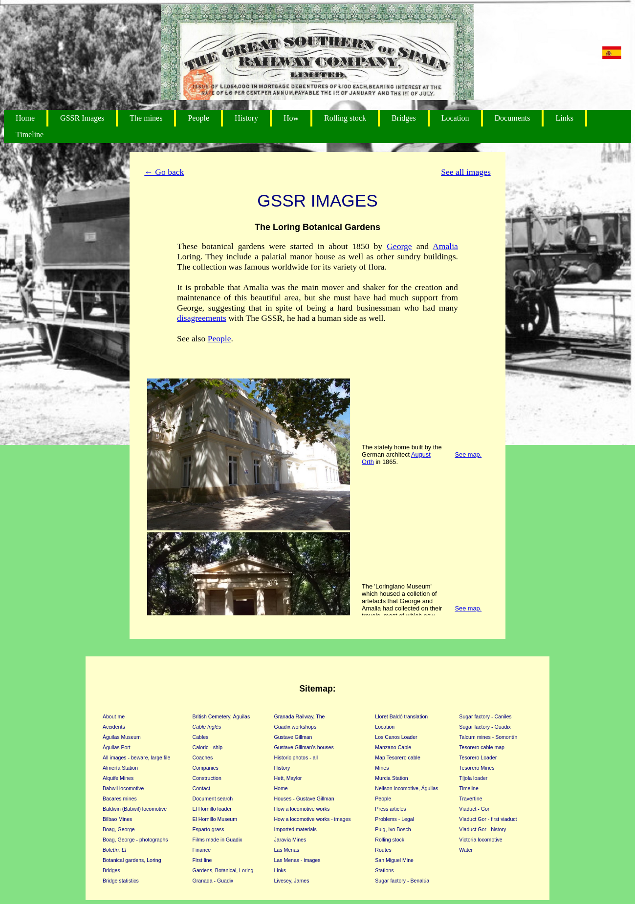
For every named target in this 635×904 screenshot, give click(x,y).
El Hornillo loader (212, 809)
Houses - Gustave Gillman (304, 798)
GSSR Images (82, 118)
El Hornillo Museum (215, 819)
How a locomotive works (302, 809)
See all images (466, 172)
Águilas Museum (122, 737)
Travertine (470, 798)
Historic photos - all (296, 757)
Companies (206, 768)
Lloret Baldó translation (401, 716)
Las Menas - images (297, 860)
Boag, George (119, 829)
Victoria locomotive (480, 839)
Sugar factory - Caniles (485, 716)
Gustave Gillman (293, 737)
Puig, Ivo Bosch (393, 829)
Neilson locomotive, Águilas (406, 788)
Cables (201, 737)
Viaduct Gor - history (482, 829)
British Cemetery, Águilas (221, 716)
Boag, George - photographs (135, 839)
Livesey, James (291, 880)
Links (564, 118)
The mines (146, 118)
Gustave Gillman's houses (304, 747)
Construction (207, 778)
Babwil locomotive (123, 788)
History (246, 118)
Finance (202, 850)
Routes (383, 850)
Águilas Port (117, 747)
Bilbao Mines (117, 819)
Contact (201, 788)
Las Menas (287, 850)
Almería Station (120, 768)
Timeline (30, 134)
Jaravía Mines (290, 839)
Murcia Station (391, 778)
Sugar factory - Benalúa (402, 880)
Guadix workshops (295, 727)
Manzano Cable (393, 747)
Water (466, 850)
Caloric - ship (208, 747)
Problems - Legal (394, 819)
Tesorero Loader (478, 757)
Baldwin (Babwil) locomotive (135, 809)
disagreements (201, 318)
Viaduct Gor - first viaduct (488, 819)
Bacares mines (120, 798)
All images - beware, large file (136, 757)
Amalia (445, 246)
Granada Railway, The (299, 716)
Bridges (404, 118)
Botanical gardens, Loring (132, 860)
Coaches (203, 757)
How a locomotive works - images (312, 819)
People (198, 118)
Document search (213, 798)
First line (202, 860)
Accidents (114, 727)
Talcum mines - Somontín (488, 737)
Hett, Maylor (288, 778)
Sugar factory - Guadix (485, 727)
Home (25, 118)
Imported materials (295, 829)
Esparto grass (208, 829)
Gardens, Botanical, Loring (223, 870)
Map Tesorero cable (397, 757)
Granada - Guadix (213, 880)
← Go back (164, 172)
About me (114, 716)
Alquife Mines (118, 778)
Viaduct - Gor (474, 809)
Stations (384, 870)
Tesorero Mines (476, 768)
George (399, 246)
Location (455, 118)
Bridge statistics (121, 880)
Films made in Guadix (217, 839)
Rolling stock (345, 118)
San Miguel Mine (394, 860)
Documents (512, 118)
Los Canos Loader (396, 737)
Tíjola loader (473, 778)
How (291, 118)
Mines (382, 768)
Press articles (390, 809)
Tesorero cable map (481, 747)
